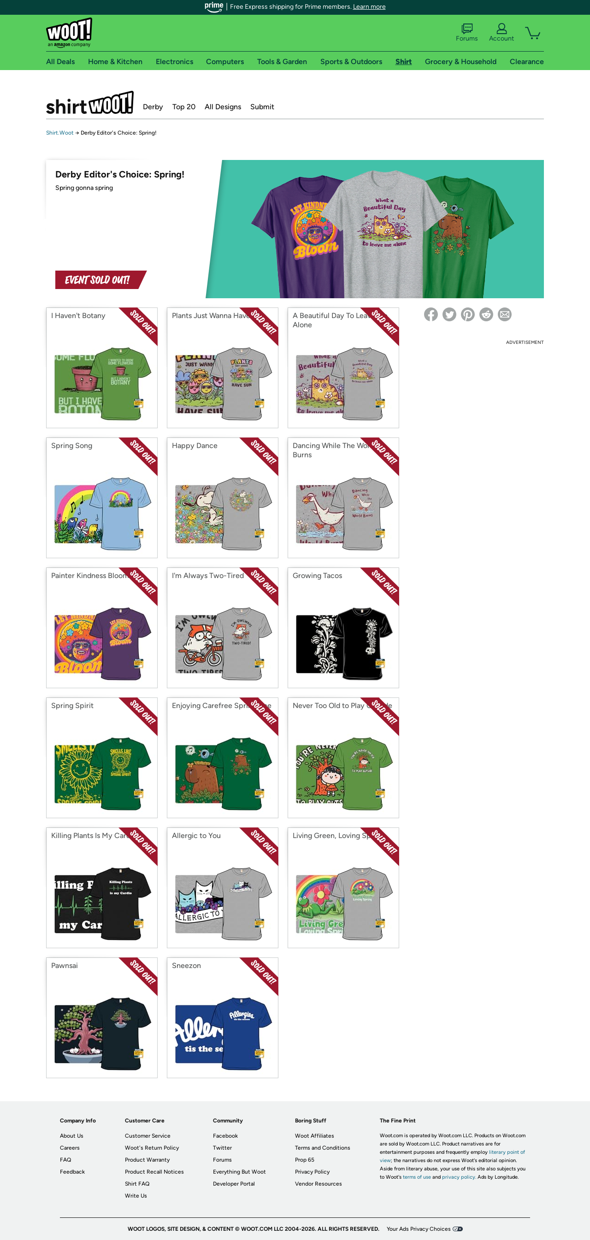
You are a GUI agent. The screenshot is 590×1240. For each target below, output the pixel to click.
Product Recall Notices (154, 1172)
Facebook (225, 1136)
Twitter (222, 1148)
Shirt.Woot (90, 102)
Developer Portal (234, 1184)
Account (501, 32)
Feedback (72, 1172)
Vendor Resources (318, 1184)
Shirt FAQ (137, 1184)
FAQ (65, 1160)
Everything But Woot (239, 1172)
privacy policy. (459, 1177)
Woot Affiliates (314, 1136)
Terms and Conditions (322, 1148)
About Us (71, 1136)
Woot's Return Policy (152, 1148)
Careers (70, 1148)
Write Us (136, 1196)
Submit (262, 106)
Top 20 (183, 106)
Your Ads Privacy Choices (419, 1229)
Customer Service (148, 1136)
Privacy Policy (312, 1172)
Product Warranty (147, 1160)
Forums (467, 32)
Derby (153, 106)
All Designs (223, 106)
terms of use (417, 1177)
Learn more (369, 7)
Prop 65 (304, 1160)
